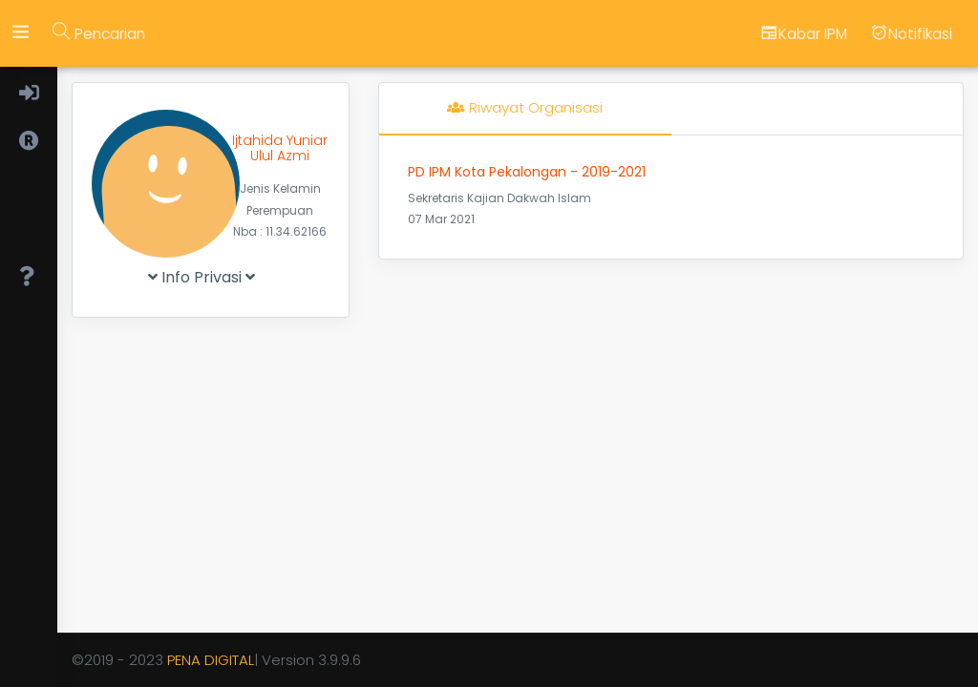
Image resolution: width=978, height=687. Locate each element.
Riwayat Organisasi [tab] (525, 107)
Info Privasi (201, 277)
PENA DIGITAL (210, 660)
